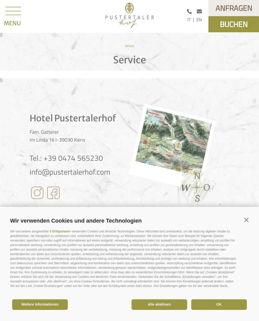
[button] (246, 220)
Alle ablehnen (159, 304)
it (189, 19)
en (199, 19)
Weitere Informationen (40, 304)
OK (219, 304)
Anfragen (233, 8)
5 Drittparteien (60, 231)
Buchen (234, 24)
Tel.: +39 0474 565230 (66, 158)
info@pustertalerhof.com (70, 172)
